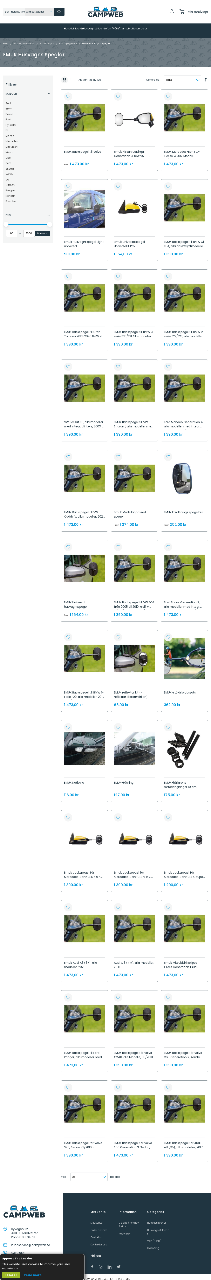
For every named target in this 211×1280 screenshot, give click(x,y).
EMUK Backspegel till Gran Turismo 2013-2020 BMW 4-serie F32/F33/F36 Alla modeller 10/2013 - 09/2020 (84, 334)
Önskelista (96, 1233)
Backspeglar (47, 39)
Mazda (10, 132)
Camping (153, 1244)
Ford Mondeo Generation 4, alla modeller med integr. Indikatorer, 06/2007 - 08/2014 (183, 424)
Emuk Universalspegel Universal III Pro (129, 240)
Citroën (10, 181)
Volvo (9, 170)
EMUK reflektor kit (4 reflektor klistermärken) (131, 690)
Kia (7, 126)
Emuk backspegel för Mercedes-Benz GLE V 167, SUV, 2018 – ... (132, 872)
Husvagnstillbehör (24, 39)
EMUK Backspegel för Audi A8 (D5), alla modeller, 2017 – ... (183, 1143)
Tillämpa (42, 229)
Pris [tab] (8, 211)
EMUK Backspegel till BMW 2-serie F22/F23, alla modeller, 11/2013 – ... (184, 332)
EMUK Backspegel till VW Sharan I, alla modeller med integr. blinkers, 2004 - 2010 (133, 422)
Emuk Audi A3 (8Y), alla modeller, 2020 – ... (80, 961)
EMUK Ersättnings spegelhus (184, 508)
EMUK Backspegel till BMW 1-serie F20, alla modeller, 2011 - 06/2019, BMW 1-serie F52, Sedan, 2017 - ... (84, 694)
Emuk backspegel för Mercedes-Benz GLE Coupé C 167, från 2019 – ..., (183, 872)
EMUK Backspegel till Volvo (82, 147)
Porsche (10, 197)
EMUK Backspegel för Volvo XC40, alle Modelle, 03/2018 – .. (133, 1053)
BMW (9, 104)
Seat (8, 159)
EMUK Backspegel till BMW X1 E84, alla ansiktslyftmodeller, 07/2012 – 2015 (184, 242)
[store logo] (105, 12)
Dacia (9, 110)
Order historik (98, 1226)
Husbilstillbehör (156, 1218)
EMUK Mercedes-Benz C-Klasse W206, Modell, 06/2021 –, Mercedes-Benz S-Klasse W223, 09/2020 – (183, 154)
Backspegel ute (68, 39)
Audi (8, 99)
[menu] (105, 28)
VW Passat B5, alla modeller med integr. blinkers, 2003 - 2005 (83, 422)
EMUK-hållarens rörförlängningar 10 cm (180, 780)
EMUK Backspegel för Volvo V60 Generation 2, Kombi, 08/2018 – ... (183, 1053)
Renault (10, 191)
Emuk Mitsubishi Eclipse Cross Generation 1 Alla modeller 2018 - (180, 963)
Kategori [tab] (12, 89)
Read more (33, 1275)
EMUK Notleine (74, 778)
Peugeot (11, 186)
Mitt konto (96, 1218)
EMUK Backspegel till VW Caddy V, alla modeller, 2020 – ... (84, 512)
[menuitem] (34, 28)
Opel (8, 153)
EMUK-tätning (124, 778)
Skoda (10, 164)
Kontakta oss (98, 1240)
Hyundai (11, 121)
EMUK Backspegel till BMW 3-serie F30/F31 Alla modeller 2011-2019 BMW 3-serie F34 (134, 332)
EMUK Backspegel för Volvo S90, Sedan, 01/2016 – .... (83, 1141)
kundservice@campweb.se (30, 1241)
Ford (8, 115)
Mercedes (12, 137)
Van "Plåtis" (154, 1236)
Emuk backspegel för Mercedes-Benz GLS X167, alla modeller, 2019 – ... (82, 872)
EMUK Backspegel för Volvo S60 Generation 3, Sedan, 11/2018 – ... (133, 1143)
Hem (6, 39)
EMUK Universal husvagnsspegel (75, 600)
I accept (11, 1275)
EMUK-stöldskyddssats (180, 688)
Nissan (10, 148)
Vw (7, 175)
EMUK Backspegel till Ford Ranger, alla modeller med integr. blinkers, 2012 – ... (83, 1053)
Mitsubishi (12, 142)
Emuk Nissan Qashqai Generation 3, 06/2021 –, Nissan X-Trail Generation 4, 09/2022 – (134, 154)
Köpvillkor (124, 1229)
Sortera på (152, 75)
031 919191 (28, 1233)
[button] (68, 92)
